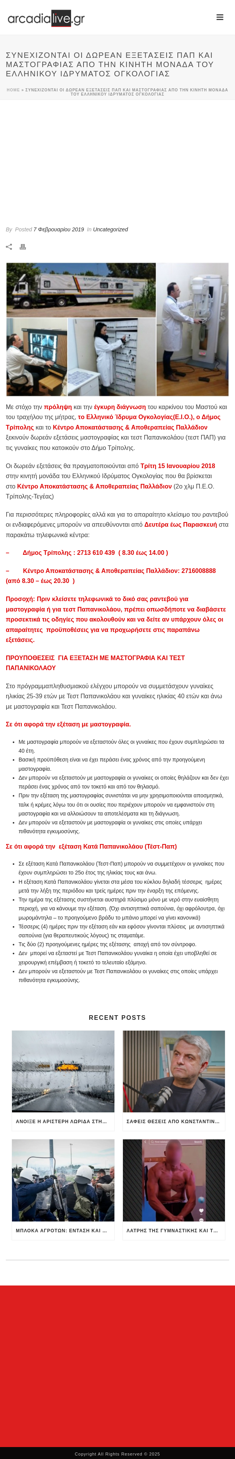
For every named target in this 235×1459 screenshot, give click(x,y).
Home (13, 90)
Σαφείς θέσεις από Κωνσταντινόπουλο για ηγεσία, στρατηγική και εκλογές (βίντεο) (176, 1121)
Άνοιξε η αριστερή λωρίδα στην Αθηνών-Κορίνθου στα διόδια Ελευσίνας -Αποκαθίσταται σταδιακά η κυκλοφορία (65, 1121)
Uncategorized (110, 229)
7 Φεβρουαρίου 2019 (59, 229)
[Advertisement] (117, 158)
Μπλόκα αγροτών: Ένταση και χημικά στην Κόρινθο (65, 1230)
